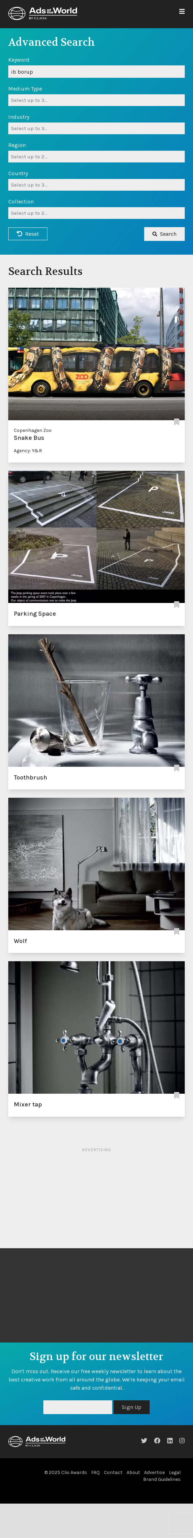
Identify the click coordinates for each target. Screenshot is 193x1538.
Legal (175, 1472)
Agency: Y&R (28, 451)
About (133, 1472)
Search (164, 234)
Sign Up (131, 1407)
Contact (113, 1472)
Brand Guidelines (162, 1479)
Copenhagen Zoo (33, 430)
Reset (28, 234)
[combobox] (96, 100)
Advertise (154, 1472)
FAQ (95, 1472)
